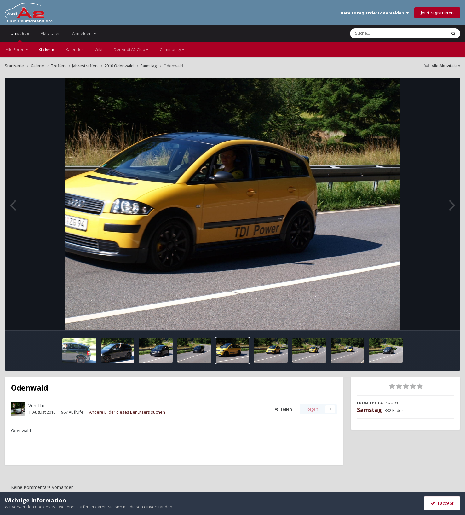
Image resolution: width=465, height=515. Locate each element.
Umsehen (19, 36)
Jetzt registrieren (437, 12)
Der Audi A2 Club (131, 49)
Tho (41, 405)
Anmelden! (84, 33)
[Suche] (385, 33)
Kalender (74, 49)
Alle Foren (17, 49)
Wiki (98, 49)
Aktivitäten (51, 33)
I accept (442, 503)
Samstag (369, 410)
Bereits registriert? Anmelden (375, 13)
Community (172, 49)
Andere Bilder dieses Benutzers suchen (127, 412)
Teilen (283, 409)
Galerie (46, 49)
